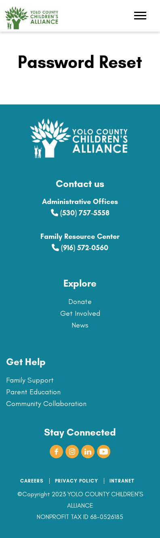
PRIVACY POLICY (76, 481)
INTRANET (122, 481)
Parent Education (33, 391)
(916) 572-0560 (80, 247)
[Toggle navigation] (140, 16)
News (80, 325)
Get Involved (80, 313)
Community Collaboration (46, 403)
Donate (80, 301)
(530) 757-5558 (80, 212)
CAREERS (32, 481)
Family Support (30, 380)
